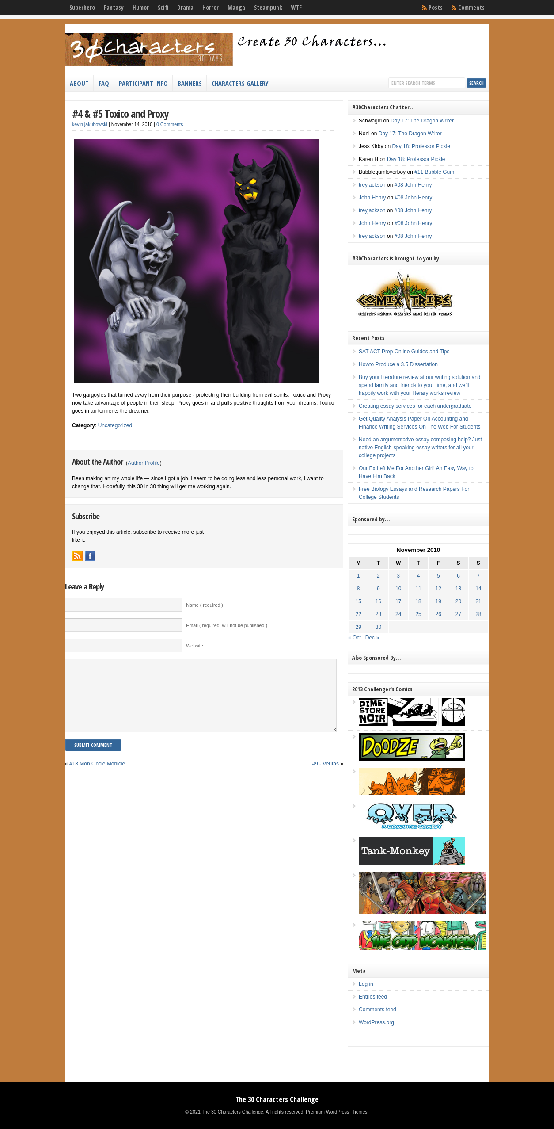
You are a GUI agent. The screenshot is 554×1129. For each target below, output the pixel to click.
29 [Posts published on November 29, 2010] (358, 627)
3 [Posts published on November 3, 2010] (398, 576)
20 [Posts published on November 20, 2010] (458, 601)
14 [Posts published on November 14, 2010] (478, 589)
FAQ (104, 83)
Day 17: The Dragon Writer (422, 121)
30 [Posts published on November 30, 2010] (378, 627)
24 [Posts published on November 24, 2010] (398, 614)
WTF (296, 7)
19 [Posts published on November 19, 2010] (438, 601)
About (79, 83)
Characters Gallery (240, 83)
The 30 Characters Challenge (277, 1099)
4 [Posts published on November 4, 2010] (418, 576)
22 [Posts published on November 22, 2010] (358, 614)
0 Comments (169, 124)
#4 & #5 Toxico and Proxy (120, 113)
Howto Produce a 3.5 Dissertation (398, 364)
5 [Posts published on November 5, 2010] (438, 576)
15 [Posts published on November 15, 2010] (358, 601)
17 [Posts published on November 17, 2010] (398, 601)
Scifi (163, 7)
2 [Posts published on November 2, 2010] (378, 576)
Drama (185, 7)
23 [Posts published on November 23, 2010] (378, 614)
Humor (141, 7)
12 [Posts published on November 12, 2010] (438, 589)
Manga (236, 7)
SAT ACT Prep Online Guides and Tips (404, 351)
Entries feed (373, 997)
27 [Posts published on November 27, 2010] (458, 614)
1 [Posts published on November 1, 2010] (358, 576)
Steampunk (268, 7)
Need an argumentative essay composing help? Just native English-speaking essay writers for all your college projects (420, 447)
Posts (436, 7)
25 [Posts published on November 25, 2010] (418, 614)
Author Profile (144, 463)
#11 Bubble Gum (434, 172)
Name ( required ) (204, 605)
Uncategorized (115, 425)
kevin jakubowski (89, 124)
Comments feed (377, 1010)
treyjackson (372, 185)
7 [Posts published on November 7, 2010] (478, 576)
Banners (190, 83)
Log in (366, 984)
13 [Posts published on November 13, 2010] (458, 589)
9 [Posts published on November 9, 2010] (378, 589)
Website (194, 645)
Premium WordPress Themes (336, 1111)
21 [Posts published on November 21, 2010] (478, 601)
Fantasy (114, 7)
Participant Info (143, 83)
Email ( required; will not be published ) (226, 625)
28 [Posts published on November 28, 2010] (478, 614)
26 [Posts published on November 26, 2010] (438, 614)
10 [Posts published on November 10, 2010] (398, 589)
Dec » (372, 638)
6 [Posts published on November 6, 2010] (458, 576)
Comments (471, 7)
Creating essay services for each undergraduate (415, 406)
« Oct (354, 638)
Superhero (82, 7)
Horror (210, 7)
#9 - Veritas (325, 777)
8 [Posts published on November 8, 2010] (358, 589)
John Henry (372, 198)
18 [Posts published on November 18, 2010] (418, 601)
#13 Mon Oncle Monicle (97, 777)
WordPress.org (376, 1022)
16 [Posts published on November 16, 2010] (378, 601)
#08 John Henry (413, 185)
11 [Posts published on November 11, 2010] (418, 589)
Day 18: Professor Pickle (421, 146)
